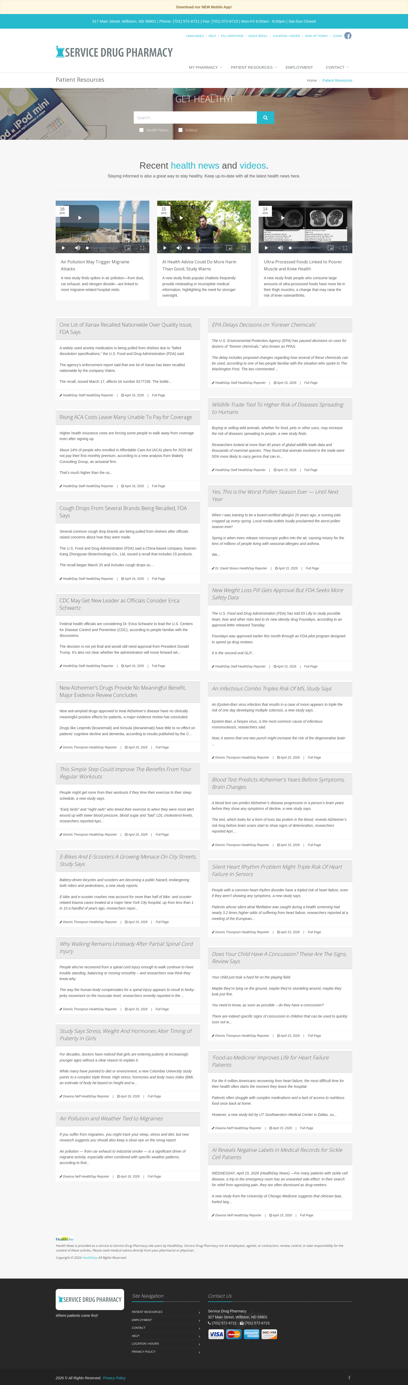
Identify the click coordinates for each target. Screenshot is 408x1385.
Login (337, 35)
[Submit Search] (265, 117)
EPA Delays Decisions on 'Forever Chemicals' (264, 324)
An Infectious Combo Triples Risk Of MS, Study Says (271, 688)
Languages (194, 35)
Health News (154, 129)
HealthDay (89, 1257)
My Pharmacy (203, 67)
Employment (299, 67)
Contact (335, 67)
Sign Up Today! (316, 35)
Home (312, 80)
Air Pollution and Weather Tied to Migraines (111, 1118)
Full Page (158, 395)
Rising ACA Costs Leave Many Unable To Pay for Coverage (126, 417)
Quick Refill (258, 35)
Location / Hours (286, 35)
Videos (188, 129)
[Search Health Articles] (195, 117)
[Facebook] (348, 35)
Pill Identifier (232, 35)
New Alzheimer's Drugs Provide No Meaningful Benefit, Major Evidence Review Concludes (123, 691)
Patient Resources (252, 67)
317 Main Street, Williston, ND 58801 (124, 21)
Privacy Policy (144, 1351)
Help (212, 35)
